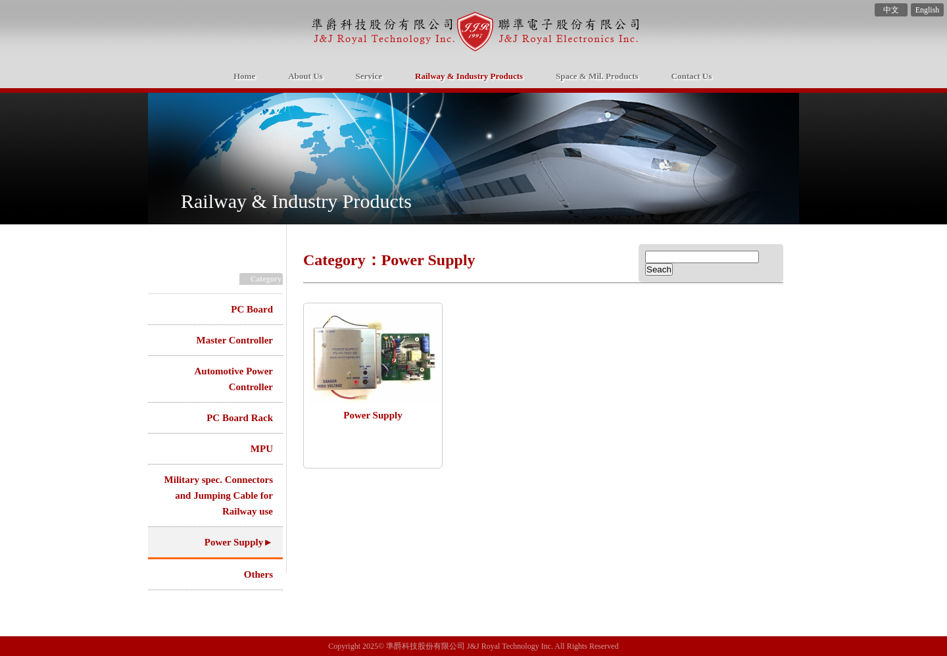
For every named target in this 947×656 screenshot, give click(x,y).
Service (369, 76)
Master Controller (235, 340)
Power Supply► (239, 542)
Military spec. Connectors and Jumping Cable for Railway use (218, 495)
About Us (305, 76)
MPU (262, 448)
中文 (891, 9)
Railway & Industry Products (469, 76)
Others (258, 574)
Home (418, 34)
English (927, 9)
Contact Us (691, 76)
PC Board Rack (239, 418)
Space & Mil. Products (597, 76)
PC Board (252, 309)
